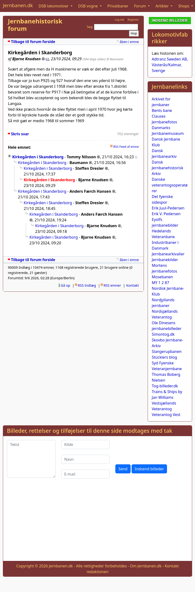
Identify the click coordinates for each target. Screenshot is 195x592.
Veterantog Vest (166, 414)
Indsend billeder (149, 468)
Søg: (90, 27)
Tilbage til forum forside (33, 41)
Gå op (65, 285)
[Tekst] (31, 459)
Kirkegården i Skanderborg (37, 156)
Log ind (119, 19)
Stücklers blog (164, 357)
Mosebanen (162, 277)
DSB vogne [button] (88, 6)
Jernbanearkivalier (168, 254)
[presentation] (151, 449)
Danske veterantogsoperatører (169, 185)
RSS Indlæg (87, 285)
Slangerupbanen (167, 351)
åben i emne (129, 41)
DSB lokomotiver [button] (54, 6)
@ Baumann (114, 59)
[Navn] (85, 459)
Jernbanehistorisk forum (35, 25)
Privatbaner (117, 6)
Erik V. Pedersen (166, 213)
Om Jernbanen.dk (146, 566)
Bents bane (162, 110)
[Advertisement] (98, 523)
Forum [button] (140, 6)
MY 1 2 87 (160, 282)
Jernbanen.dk (18, 5)
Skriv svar (20, 134)
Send (123, 468)
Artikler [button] (163, 6)
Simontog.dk (163, 334)
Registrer (133, 19)
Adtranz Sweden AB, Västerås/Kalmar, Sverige (170, 64)
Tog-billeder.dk (165, 386)
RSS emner (112, 285)
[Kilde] (85, 444)
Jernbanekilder (165, 259)
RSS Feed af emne (126, 146)
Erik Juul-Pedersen (168, 208)
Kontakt (132, 285)
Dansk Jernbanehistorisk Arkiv (167, 167)
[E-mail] (85, 474)
